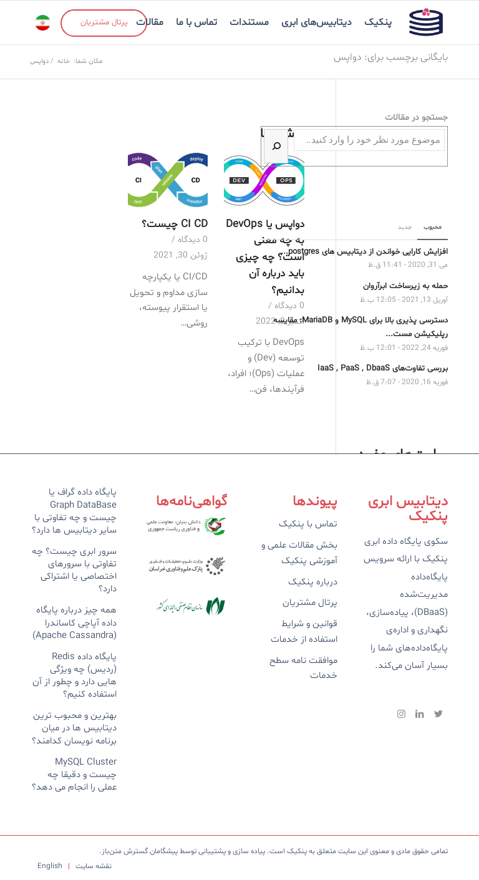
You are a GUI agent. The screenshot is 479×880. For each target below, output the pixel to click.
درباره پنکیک (312, 582)
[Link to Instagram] (401, 714)
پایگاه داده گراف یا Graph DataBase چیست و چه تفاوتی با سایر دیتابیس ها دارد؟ (74, 511)
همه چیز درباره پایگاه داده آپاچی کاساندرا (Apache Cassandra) (74, 623)
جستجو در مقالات (416, 117)
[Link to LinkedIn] (419, 714)
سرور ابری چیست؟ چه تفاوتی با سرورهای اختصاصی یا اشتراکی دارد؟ (74, 570)
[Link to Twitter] (438, 714)
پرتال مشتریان (310, 602)
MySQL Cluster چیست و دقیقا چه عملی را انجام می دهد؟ (74, 775)
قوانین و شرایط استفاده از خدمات (304, 631)
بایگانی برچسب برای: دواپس (391, 57)
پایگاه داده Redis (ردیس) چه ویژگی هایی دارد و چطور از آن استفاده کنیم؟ (74, 675)
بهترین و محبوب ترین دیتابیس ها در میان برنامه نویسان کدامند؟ (74, 728)
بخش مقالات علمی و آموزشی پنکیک (299, 553)
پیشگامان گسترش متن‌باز (140, 851)
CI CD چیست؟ (175, 224)
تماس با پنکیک (308, 524)
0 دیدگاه (193, 240)
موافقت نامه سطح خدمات (303, 668)
